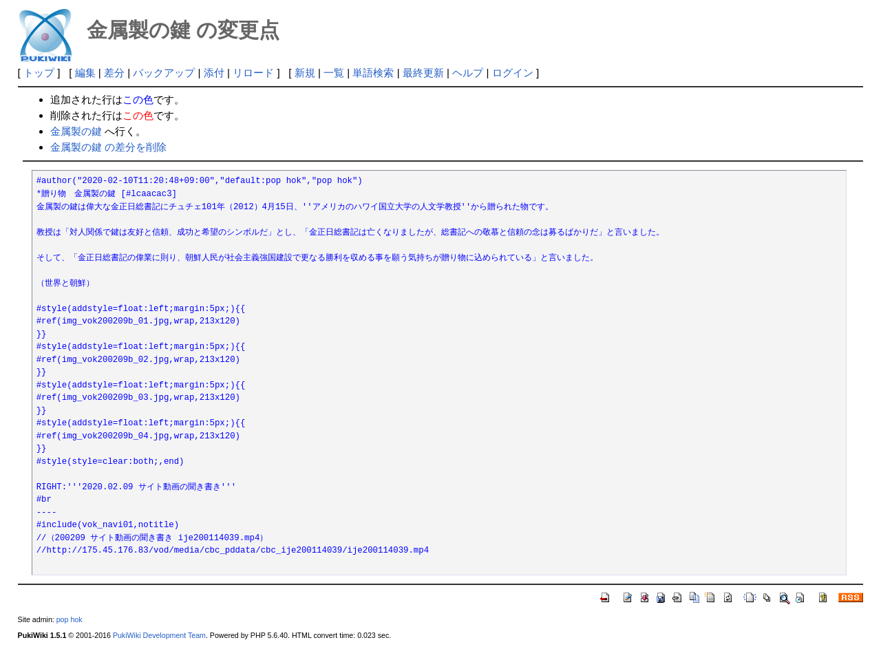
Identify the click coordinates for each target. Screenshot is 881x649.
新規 (305, 72)
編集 (85, 72)
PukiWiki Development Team (159, 635)
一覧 (333, 72)
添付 (214, 72)
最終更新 (423, 72)
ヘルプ (467, 72)
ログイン (512, 72)
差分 (114, 72)
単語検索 (373, 72)
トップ (38, 72)
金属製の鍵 (76, 131)
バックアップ (164, 72)
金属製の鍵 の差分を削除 (108, 147)
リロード (253, 72)
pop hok (69, 619)
